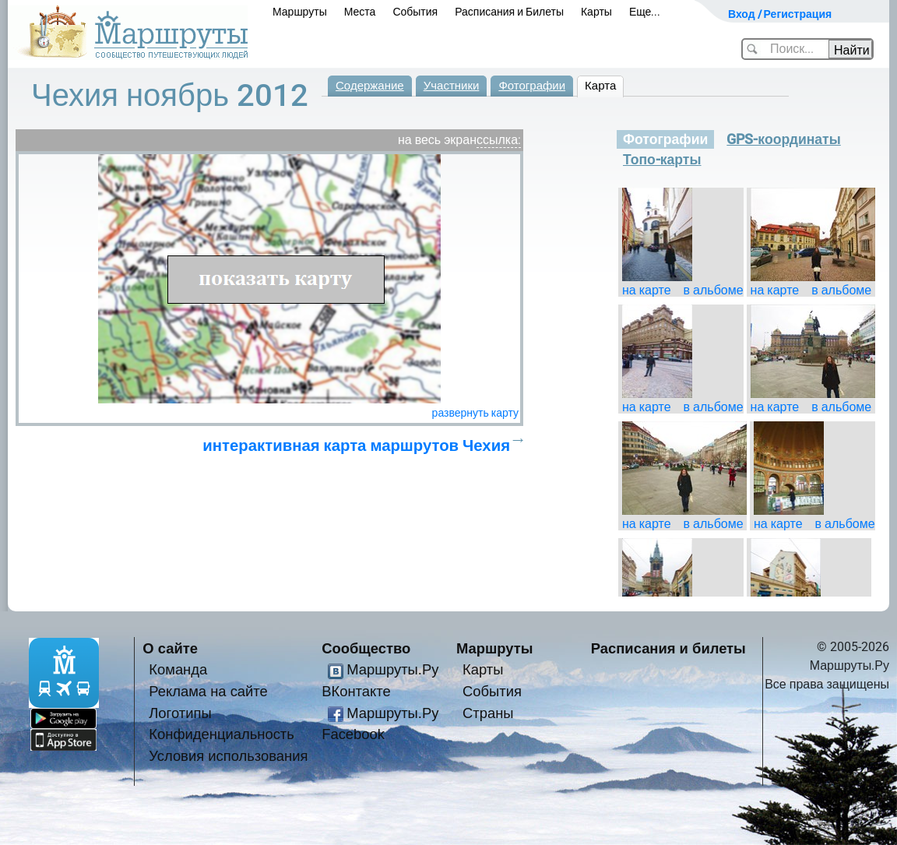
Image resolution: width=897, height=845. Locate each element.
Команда (178, 669)
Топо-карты (662, 159)
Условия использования (228, 756)
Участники (452, 86)
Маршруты (300, 11)
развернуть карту (475, 413)
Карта (600, 86)
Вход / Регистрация (780, 14)
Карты (596, 11)
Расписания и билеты (668, 648)
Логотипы (180, 713)
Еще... (645, 11)
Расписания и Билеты (509, 11)
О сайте (170, 648)
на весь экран (437, 139)
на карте (646, 290)
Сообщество (366, 648)
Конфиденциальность (221, 734)
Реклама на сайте (208, 691)
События (415, 11)
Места (360, 11)
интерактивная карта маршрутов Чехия (356, 445)
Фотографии (531, 86)
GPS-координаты (783, 139)
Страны (488, 713)
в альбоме (714, 290)
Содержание (370, 86)
